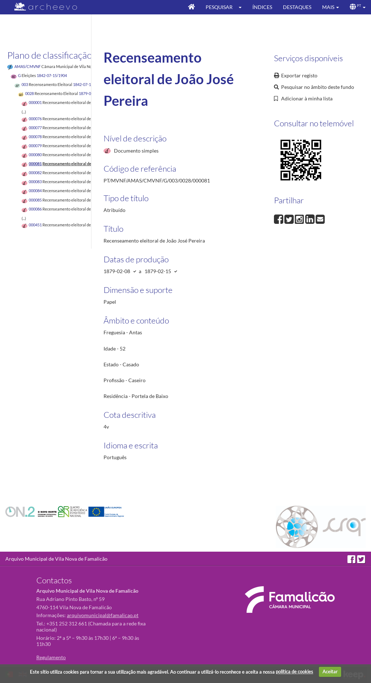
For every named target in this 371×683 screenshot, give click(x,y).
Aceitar (330, 671)
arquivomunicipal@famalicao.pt (102, 615)
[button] (242, 7)
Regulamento (51, 657)
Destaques (297, 7)
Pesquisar (219, 7)
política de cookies (294, 671)
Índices (262, 7)
